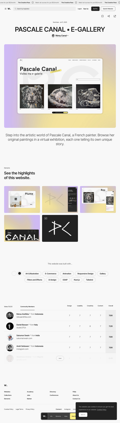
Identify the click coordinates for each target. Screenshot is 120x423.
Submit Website (108, 9)
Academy (30, 392)
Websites (7, 392)
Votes (65, 416)
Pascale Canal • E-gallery (60, 29)
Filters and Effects (34, 280)
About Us (76, 395)
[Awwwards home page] (44, 416)
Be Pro (95, 9)
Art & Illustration (32, 274)
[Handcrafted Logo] (60, 228)
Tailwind (89, 280)
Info (51, 416)
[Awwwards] (9, 9)
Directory (53, 392)
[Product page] (98, 199)
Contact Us (76, 399)
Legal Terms (19, 409)
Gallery (103, 274)
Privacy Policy (30, 409)
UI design (52, 280)
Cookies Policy (8, 409)
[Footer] (22, 228)
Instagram (67, 409)
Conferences (54, 395)
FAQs (74, 392)
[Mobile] (60, 199)
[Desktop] (22, 199)
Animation (67, 274)
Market (29, 399)
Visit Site (74, 416)
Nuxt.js (77, 280)
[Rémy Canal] (60, 35)
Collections (7, 395)
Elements (58, 416)
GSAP (65, 280)
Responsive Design (85, 274)
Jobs (28, 395)
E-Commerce (50, 274)
